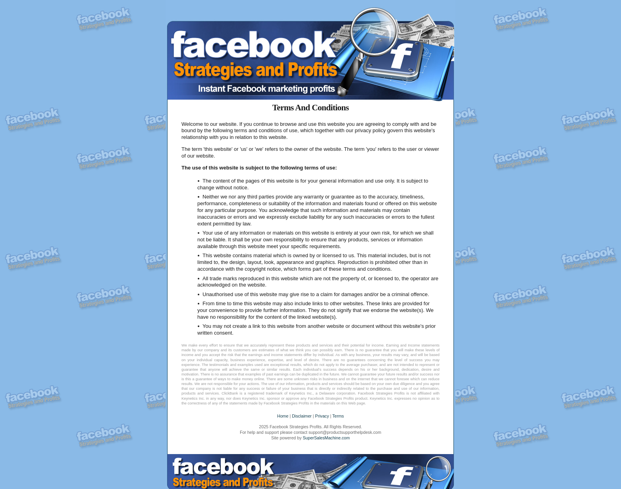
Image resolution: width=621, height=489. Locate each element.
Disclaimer (302, 416)
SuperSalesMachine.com (326, 437)
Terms (338, 416)
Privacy (322, 416)
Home (282, 416)
